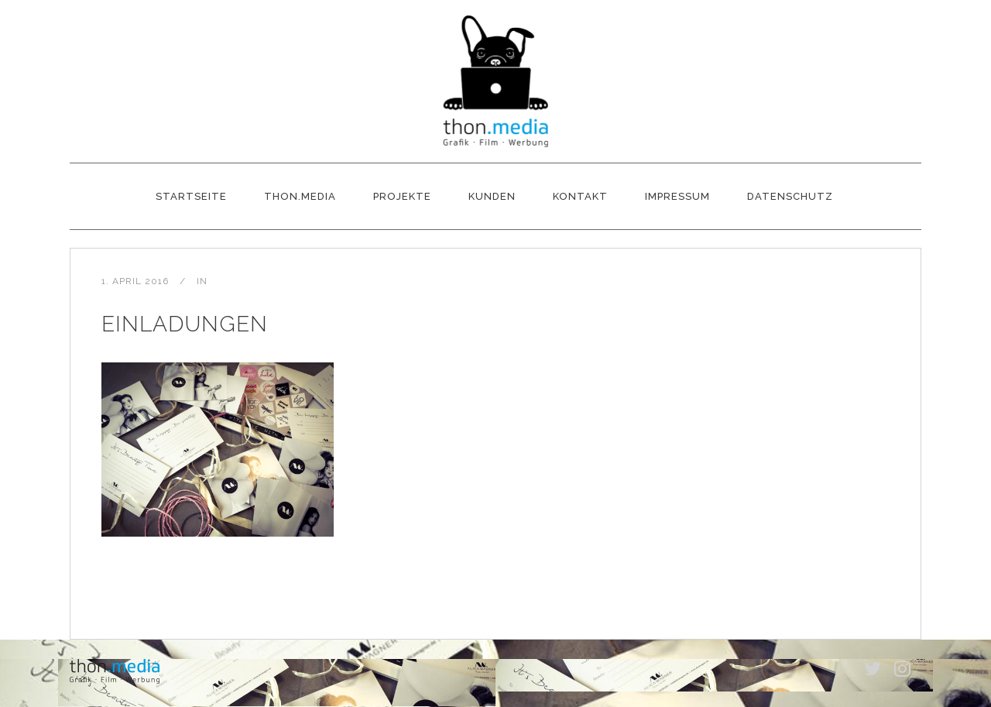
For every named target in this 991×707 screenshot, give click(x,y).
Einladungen (184, 324)
